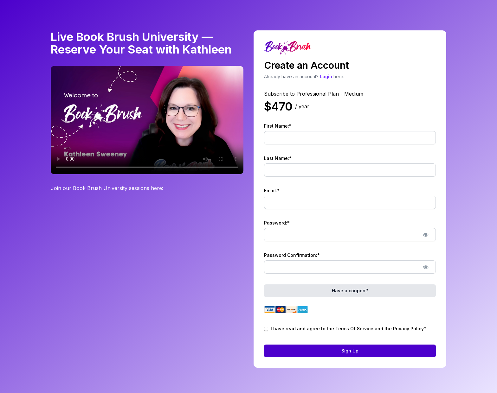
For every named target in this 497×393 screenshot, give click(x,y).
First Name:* (278, 126)
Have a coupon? (350, 290)
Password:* (277, 222)
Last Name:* (278, 158)
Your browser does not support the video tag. (147, 120)
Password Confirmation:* (292, 255)
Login (326, 76)
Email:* (272, 190)
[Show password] (425, 234)
